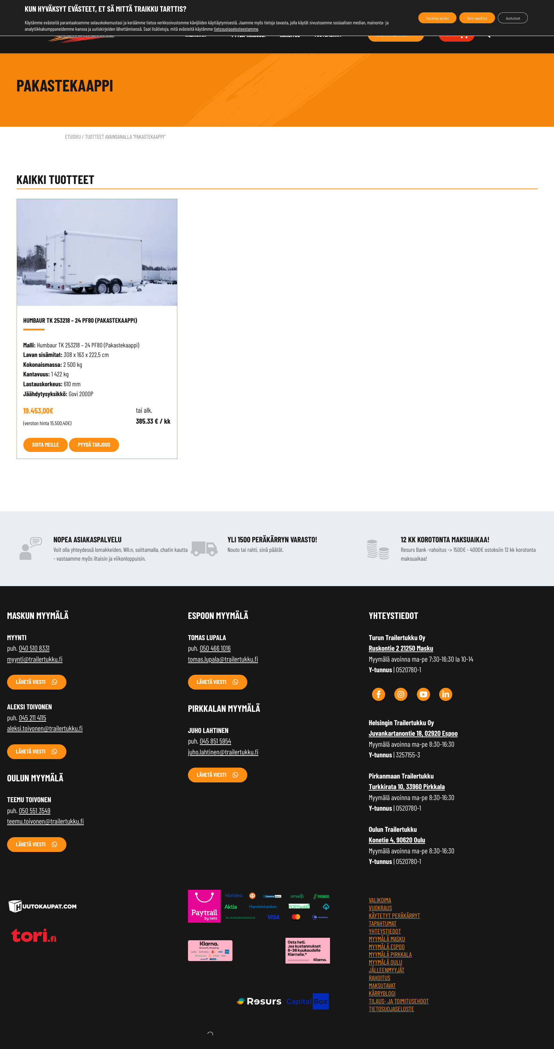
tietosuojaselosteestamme (258, 29)
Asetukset (508, 18)
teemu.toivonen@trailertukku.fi (45, 821)
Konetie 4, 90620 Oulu (397, 840)
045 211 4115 (32, 718)
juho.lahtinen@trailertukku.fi (223, 752)
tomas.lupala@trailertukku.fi (223, 659)
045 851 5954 (215, 741)
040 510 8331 (34, 648)
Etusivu (73, 136)
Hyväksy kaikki (414, 18)
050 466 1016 (215, 648)
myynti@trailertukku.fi (35, 659)
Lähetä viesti (31, 682)
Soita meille (45, 444)
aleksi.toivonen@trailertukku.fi (45, 728)
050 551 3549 (35, 810)
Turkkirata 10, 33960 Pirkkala (407, 786)
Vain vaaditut (464, 18)
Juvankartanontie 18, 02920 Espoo (413, 733)
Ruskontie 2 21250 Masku (401, 648)
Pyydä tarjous (94, 444)
